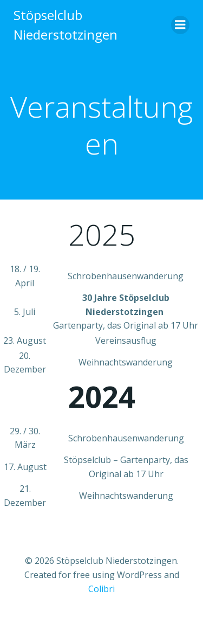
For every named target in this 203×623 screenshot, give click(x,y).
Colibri (101, 589)
